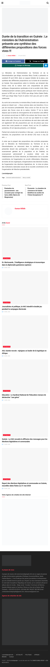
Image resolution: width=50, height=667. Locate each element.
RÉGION (4, 656)
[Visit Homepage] (25, 3)
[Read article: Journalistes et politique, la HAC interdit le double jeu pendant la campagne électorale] (25, 287)
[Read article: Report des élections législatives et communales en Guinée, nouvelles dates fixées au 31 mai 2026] (25, 464)
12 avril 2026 (6, 267)
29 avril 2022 (22, 55)
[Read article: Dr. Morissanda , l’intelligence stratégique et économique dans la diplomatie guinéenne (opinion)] (25, 243)
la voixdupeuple (14, 660)
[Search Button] (48, 3)
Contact (11, 656)
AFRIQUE (36, 654)
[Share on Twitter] (36, 61)
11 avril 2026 (6, 400)
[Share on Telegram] (46, 65)
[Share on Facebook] (13, 61)
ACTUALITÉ (7, 258)
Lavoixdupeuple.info (7, 654)
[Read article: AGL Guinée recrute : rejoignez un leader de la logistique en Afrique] (25, 331)
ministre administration (13, 177)
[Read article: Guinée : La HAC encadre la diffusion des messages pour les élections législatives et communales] (25, 420)
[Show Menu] (2, 3)
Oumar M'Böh (11, 55)
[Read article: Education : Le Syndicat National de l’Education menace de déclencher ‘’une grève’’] (25, 376)
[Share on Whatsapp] (22, 65)
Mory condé (26, 177)
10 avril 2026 (6, 488)
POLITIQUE (28, 654)
